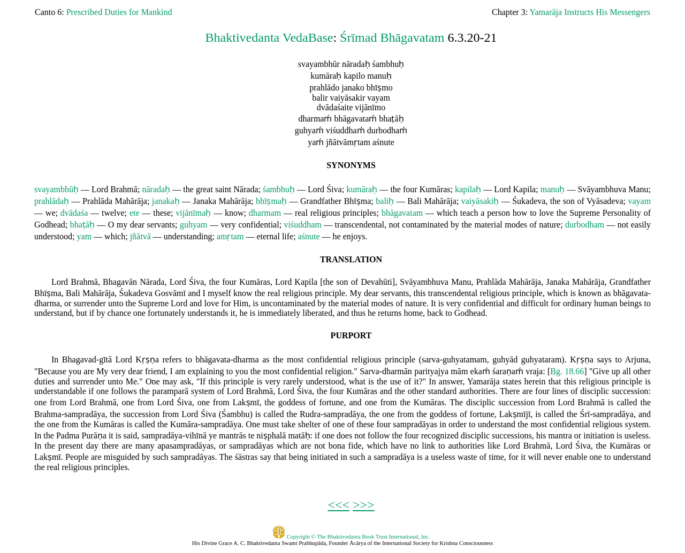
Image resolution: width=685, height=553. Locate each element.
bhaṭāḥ (82, 224)
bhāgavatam (402, 212)
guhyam (194, 224)
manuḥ (553, 189)
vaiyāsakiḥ (480, 201)
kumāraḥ (361, 189)
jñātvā (140, 236)
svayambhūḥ (56, 189)
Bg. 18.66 (567, 371)
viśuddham (303, 224)
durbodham (584, 224)
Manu (638, 189)
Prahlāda (97, 201)
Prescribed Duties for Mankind (119, 12)
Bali (414, 201)
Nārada (245, 189)
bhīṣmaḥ (271, 201)
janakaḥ (166, 201)
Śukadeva (528, 201)
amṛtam (230, 236)
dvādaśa (74, 212)
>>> (364, 505)
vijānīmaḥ (193, 212)
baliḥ (385, 201)
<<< (338, 505)
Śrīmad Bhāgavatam (392, 37)
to (533, 212)
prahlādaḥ (51, 201)
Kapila (524, 189)
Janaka (205, 201)
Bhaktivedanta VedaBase (269, 37)
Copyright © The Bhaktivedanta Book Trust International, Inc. (351, 536)
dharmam (265, 212)
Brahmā (124, 189)
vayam (639, 201)
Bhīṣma (357, 201)
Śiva (333, 189)
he (337, 236)
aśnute (309, 236)
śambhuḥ (279, 189)
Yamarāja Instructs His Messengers (590, 12)
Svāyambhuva (602, 189)
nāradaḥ (156, 189)
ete (135, 212)
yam (84, 236)
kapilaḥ (468, 189)
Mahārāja (131, 201)
